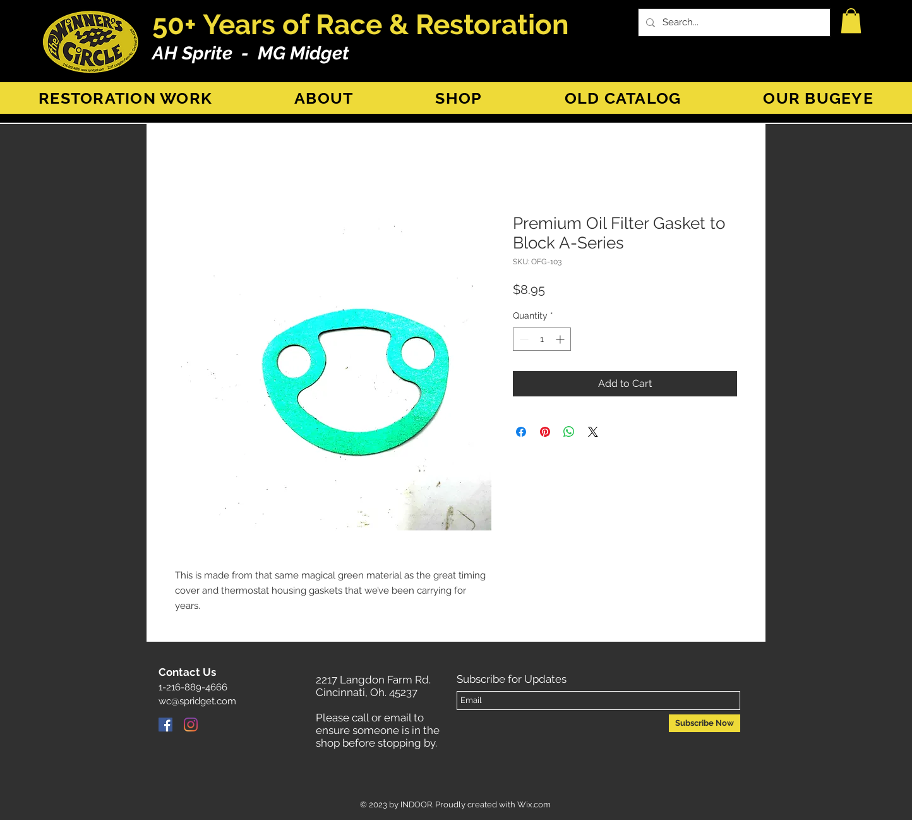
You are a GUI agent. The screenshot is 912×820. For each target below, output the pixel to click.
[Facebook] (165, 724)
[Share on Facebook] (521, 431)
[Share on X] (593, 431)
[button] (851, 20)
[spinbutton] (542, 339)
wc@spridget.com (197, 701)
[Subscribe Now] (704, 723)
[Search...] (733, 22)
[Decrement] (523, 339)
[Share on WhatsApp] (569, 431)
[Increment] (561, 339)
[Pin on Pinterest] (545, 431)
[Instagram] (191, 724)
